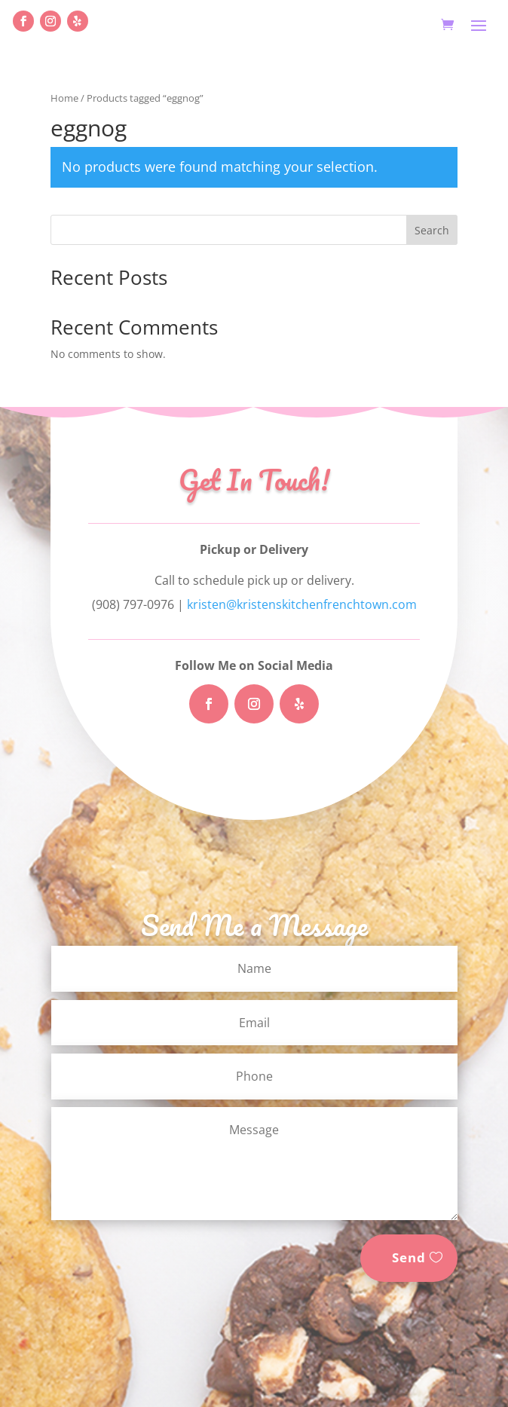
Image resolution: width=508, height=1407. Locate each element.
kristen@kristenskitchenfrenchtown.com (302, 604)
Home (64, 98)
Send (409, 1257)
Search (432, 230)
